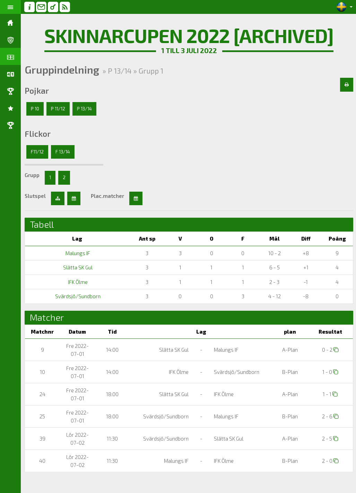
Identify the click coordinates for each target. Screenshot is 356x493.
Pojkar (37, 90)
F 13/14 (62, 151)
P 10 (35, 108)
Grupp (32, 175)
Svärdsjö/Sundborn (77, 296)
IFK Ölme (77, 282)
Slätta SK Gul (77, 267)
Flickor (38, 134)
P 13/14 (84, 108)
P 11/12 (58, 108)
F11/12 (37, 151)
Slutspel (35, 196)
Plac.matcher (107, 196)
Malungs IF (77, 253)
